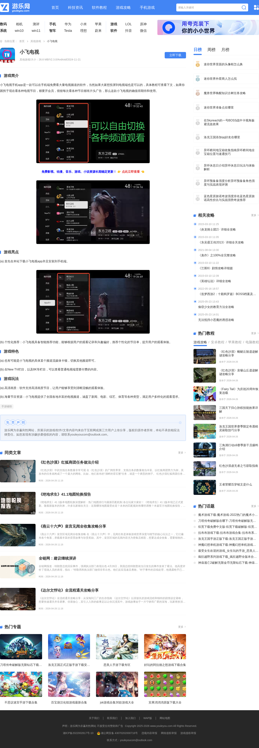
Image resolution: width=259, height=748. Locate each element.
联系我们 (112, 718)
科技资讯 (75, 7)
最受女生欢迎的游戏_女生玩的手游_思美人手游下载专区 (228, 550)
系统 (3, 31)
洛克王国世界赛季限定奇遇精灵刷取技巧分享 (238, 428)
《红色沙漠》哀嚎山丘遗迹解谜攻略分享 (238, 372)
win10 (19, 31)
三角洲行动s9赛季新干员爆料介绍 (238, 447)
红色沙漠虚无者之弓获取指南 (238, 465)
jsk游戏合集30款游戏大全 (117, 702)
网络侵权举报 (169, 733)
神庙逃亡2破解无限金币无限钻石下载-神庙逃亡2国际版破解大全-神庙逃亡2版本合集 (228, 562)
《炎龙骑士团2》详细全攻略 (217, 229)
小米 (83, 24)
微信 (143, 31)
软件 (113, 31)
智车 (52, 31)
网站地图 (165, 718)
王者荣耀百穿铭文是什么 (235, 484)
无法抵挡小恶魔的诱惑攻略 (216, 319)
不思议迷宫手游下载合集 (20, 702)
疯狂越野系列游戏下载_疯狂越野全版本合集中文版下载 (228, 556)
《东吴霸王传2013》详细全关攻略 (221, 242)
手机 (52, 24)
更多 (182, 452)
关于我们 (94, 718)
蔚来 (98, 31)
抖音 (128, 31)
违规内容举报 (149, 733)
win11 (36, 31)
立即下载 (175, 55)
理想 (83, 31)
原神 (143, 24)
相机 (19, 24)
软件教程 (99, 7)
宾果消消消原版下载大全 (165, 702)
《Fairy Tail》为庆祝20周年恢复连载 (238, 390)
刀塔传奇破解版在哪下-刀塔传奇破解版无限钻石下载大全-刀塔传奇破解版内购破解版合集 (228, 520)
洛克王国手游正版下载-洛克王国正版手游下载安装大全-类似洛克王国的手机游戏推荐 (228, 538)
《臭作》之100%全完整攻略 (217, 255)
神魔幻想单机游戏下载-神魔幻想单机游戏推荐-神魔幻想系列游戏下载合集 (228, 544)
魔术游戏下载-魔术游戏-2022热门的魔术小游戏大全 (228, 514)
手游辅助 (6, 406)
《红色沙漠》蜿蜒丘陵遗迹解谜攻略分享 (238, 353)
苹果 (98, 24)
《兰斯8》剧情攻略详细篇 (215, 268)
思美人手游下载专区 (116, 664)
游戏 (113, 24)
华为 (68, 24)
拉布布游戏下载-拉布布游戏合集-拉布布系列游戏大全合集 (228, 532)
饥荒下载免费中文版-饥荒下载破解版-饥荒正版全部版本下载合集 (228, 526)
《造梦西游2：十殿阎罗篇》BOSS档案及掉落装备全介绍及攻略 (228, 294)
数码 (3, 24)
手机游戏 (147, 7)
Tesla (68, 31)
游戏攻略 (123, 7)
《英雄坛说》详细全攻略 (214, 281)
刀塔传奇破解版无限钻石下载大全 (21, 664)
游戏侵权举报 (188, 733)
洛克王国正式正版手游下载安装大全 (69, 664)
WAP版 (147, 718)
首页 (55, 7)
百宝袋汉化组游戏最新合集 (69, 702)
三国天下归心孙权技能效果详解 (238, 409)
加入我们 (130, 718)
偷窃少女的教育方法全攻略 (216, 307)
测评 (36, 24)
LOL (128, 24)
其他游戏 (36, 41)
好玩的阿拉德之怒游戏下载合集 (165, 664)
